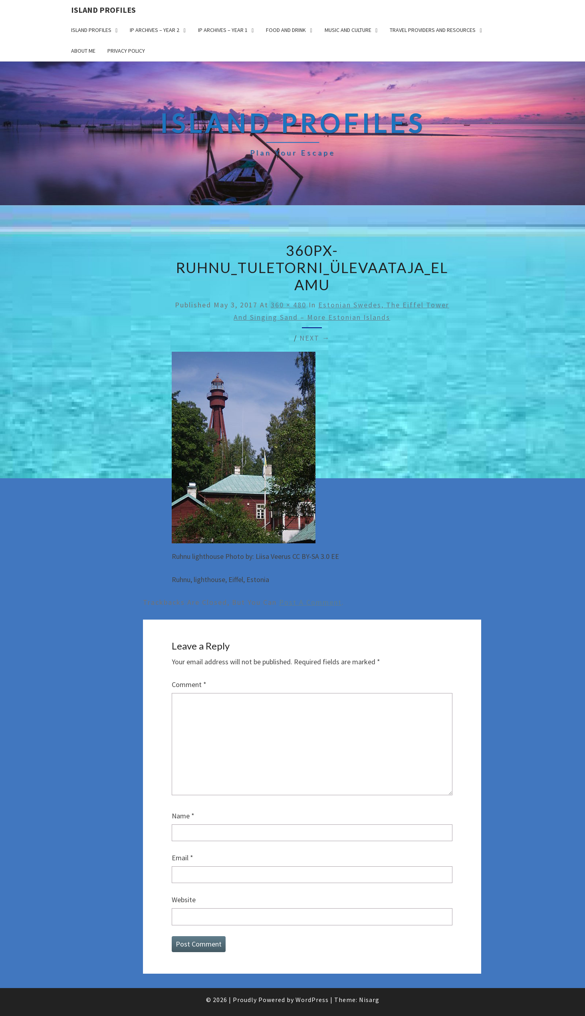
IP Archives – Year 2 (154, 30)
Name (183, 815)
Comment (189, 684)
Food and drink (286, 30)
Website (184, 899)
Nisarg (369, 1000)
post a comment (310, 602)
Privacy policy (126, 50)
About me (83, 50)
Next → (314, 338)
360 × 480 (288, 304)
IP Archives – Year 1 (223, 30)
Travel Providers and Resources (433, 30)
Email (182, 857)
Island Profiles (103, 10)
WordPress (312, 1000)
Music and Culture (348, 30)
